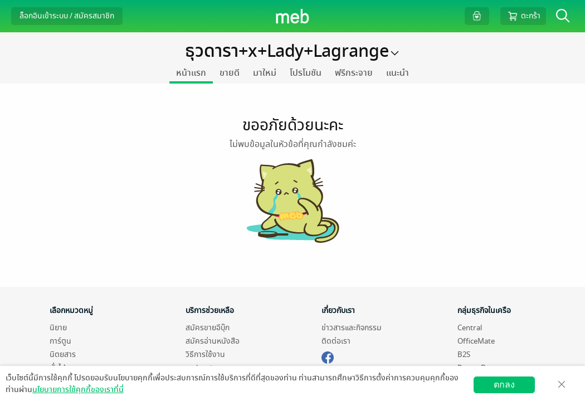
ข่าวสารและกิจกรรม (351, 328)
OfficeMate (476, 341)
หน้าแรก (191, 73)
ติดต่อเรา (335, 341)
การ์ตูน (60, 341)
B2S (463, 354)
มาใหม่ (264, 73)
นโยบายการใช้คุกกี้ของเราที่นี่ (78, 389)
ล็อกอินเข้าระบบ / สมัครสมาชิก (67, 16)
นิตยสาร (63, 354)
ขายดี (230, 73)
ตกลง (504, 384)
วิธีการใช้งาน (205, 354)
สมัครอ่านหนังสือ (213, 341)
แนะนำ (397, 73)
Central (469, 328)
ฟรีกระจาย (354, 73)
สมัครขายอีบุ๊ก (208, 328)
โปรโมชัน (305, 73)
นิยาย (58, 328)
